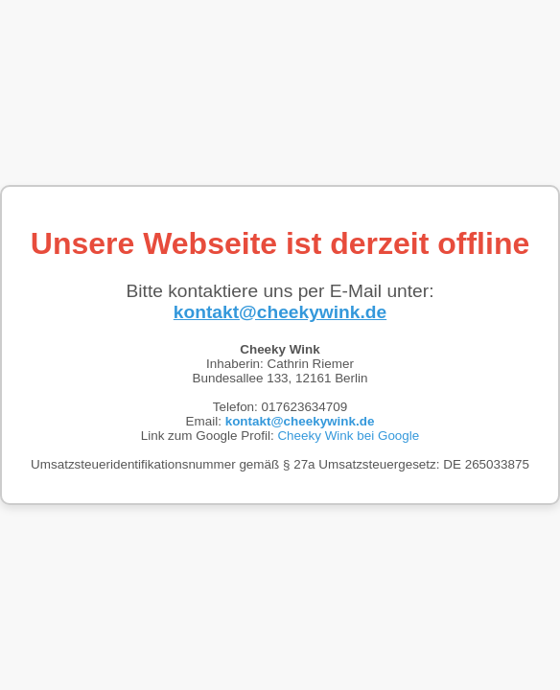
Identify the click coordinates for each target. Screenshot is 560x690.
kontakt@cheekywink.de (280, 312)
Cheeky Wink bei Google (348, 435)
